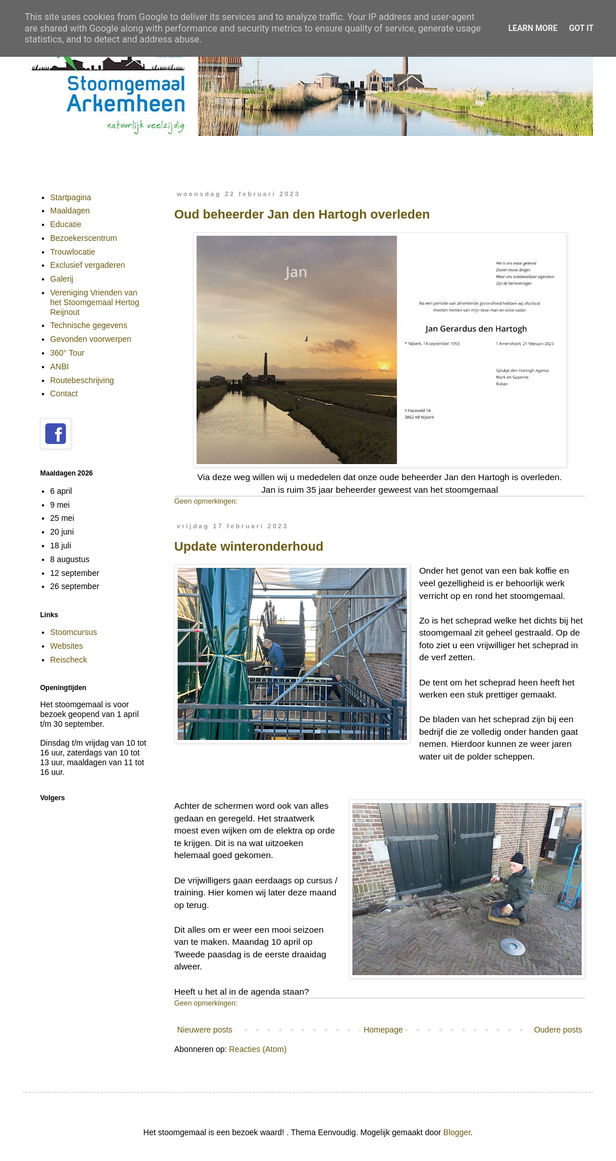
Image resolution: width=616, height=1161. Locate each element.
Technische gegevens (89, 325)
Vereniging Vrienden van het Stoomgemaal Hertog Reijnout (95, 302)
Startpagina (71, 197)
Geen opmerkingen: (206, 501)
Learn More (533, 28)
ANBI (59, 366)
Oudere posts (558, 1029)
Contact (64, 393)
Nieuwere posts (205, 1029)
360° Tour (67, 352)
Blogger (457, 1132)
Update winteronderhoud (248, 546)
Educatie (65, 224)
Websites (66, 645)
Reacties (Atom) (258, 1049)
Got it (581, 28)
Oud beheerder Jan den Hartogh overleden (302, 214)
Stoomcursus (73, 632)
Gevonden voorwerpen (91, 339)
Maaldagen (70, 210)
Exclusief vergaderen (87, 265)
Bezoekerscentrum (83, 238)
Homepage (383, 1029)
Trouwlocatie (73, 251)
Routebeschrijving (82, 380)
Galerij (61, 278)
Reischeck (69, 659)
